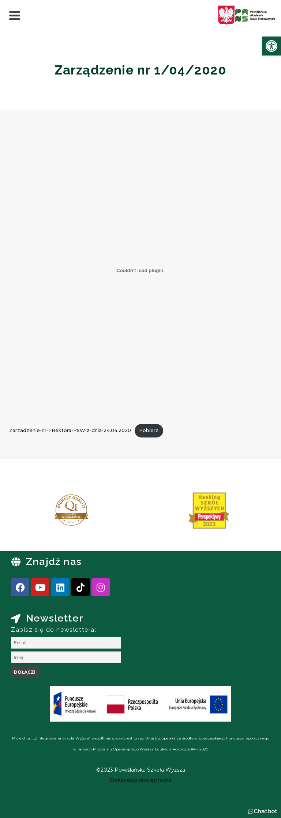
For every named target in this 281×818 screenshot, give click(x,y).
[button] (262, 811)
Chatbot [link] (265, 811)
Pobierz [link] (148, 430)
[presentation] (29, 513)
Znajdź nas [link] (54, 561)
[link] (271, 46)
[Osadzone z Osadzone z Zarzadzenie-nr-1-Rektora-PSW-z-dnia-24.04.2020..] (140, 270)
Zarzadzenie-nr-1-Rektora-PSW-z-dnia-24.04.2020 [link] (70, 430)
